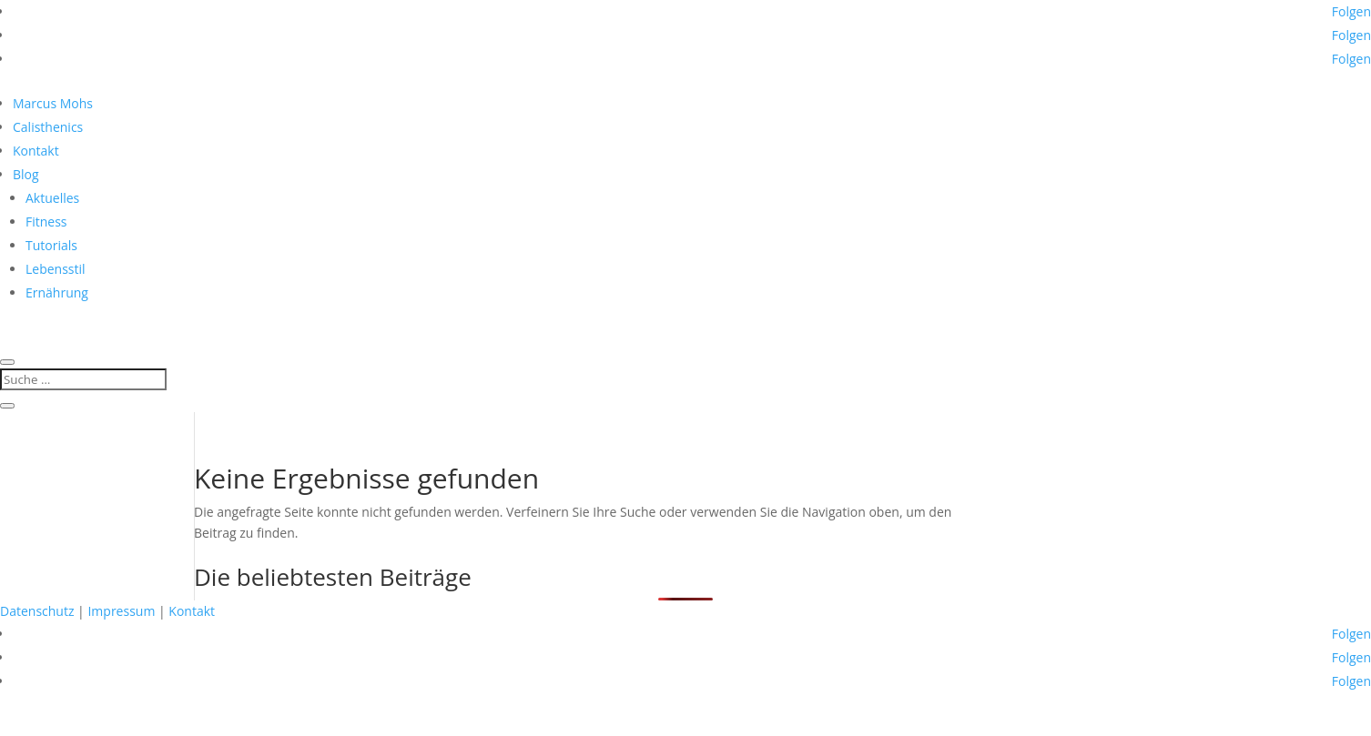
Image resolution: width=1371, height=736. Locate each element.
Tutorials (51, 245)
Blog (26, 174)
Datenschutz (37, 611)
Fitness (46, 221)
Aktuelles (52, 198)
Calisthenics (48, 127)
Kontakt (36, 150)
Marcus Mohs (53, 103)
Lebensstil (55, 268)
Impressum (121, 611)
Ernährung (56, 292)
